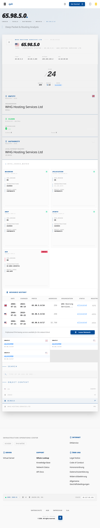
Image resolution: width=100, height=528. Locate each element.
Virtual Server (9, 458)
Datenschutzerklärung (79, 472)
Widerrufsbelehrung (78, 476)
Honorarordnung (77, 467)
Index (5, 21)
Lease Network (83, 332)
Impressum (57, 510)
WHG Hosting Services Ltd (69, 48)
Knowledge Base (43, 462)
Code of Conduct (77, 462)
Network (27, 21)
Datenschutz (36, 510)
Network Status (42, 467)
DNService (74, 443)
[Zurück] (9, 42)
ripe (18, 48)
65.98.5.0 (49, 48)
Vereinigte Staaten (32, 48)
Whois (39, 21)
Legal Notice (75, 458)
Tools (15, 21)
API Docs (40, 472)
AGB (47, 510)
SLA (67, 510)
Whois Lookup (42, 458)
